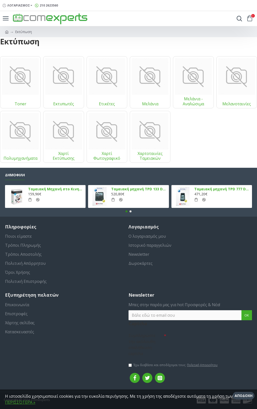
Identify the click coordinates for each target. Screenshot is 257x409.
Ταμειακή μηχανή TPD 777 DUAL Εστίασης (222, 189)
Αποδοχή (243, 395)
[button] (126, 211)
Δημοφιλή (15, 175)
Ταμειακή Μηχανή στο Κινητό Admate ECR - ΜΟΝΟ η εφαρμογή (56, 189)
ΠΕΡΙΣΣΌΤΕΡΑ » (20, 402)
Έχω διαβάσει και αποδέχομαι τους (173, 365)
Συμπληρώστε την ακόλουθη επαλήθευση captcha (142, 344)
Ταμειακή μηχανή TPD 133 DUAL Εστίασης (139, 189)
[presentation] (201, 340)
